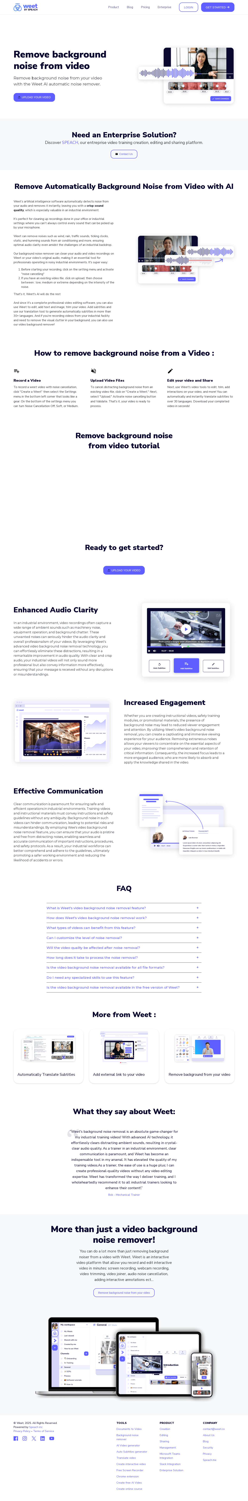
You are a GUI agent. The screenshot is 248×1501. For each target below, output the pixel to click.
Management (168, 1447)
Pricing (145, 7)
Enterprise (164, 7)
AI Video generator (128, 1445)
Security (208, 1447)
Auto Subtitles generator (131, 1452)
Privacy (207, 1454)
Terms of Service (43, 1431)
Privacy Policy (22, 1431)
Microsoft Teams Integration (170, 1456)
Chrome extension (127, 1476)
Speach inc (36, 1427)
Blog (130, 7)
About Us (208, 1435)
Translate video (126, 1458)
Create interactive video (131, 1464)
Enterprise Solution (171, 1470)
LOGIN (188, 7)
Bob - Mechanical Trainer (124, 1195)
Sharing (164, 1441)
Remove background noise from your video (124, 1292)
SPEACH (70, 142)
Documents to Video (129, 1429)
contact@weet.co (214, 1429)
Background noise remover (127, 1437)
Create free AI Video (129, 1483)
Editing (164, 1435)
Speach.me (209, 1460)
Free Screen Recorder (129, 1470)
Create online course (129, 1489)
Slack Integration (170, 1464)
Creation (165, 1429)
